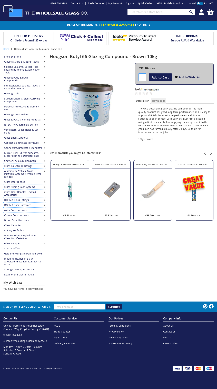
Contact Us (77, 3)
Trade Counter (96, 3)
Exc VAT (208, 3)
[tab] (142, 101)
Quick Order (145, 3)
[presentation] (205, 152)
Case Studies (170, 343)
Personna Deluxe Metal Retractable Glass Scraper (111, 164)
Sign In (130, 3)
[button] (170, 3)
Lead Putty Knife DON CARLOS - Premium (152, 164)
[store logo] (45, 11)
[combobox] (161, 12)
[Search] (191, 12)
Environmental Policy (120, 343)
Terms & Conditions (119, 325)
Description (142, 100)
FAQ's (57, 325)
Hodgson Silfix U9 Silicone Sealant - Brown (69, 164)
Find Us (167, 337)
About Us (168, 325)
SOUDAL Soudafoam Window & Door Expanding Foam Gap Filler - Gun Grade (194, 164)
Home (6, 49)
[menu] (24, 165)
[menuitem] (24, 56)
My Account (115, 3)
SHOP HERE (142, 25)
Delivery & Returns (64, 343)
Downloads (158, 100)
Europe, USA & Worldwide (187, 40)
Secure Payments (118, 337)
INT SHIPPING (187, 36)
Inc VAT (192, 3)
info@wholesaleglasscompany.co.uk (26, 340)
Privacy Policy (116, 331)
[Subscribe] (114, 306)
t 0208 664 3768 (58, 3)
